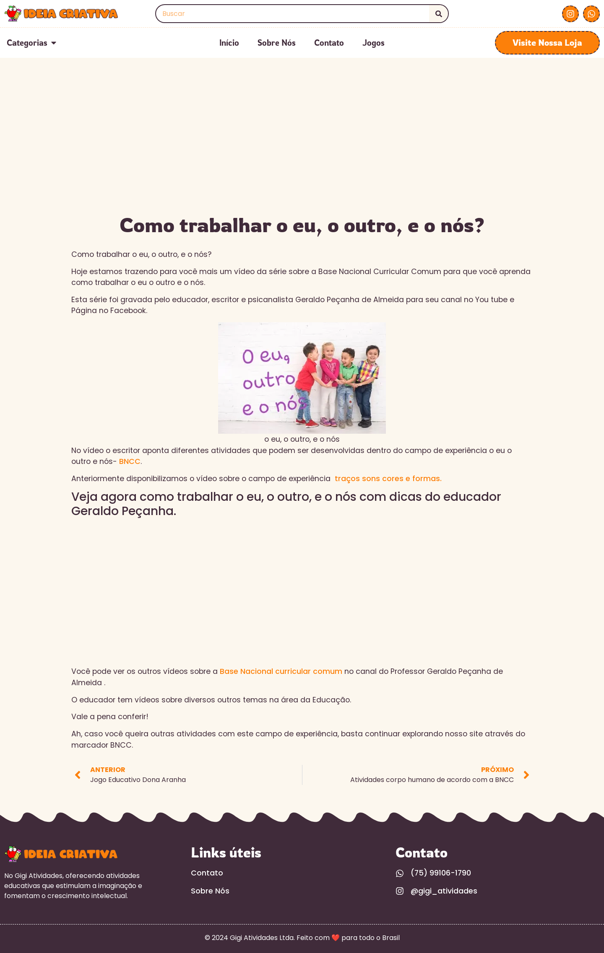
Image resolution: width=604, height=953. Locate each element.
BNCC (130, 461)
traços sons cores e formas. (388, 479)
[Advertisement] (302, 146)
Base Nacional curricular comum (281, 671)
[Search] (438, 13)
